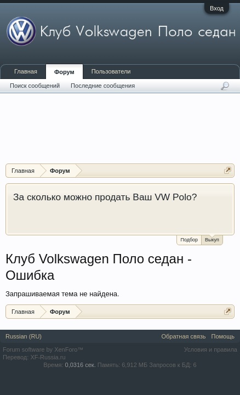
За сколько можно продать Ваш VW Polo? (105, 196)
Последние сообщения (103, 85)
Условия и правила (210, 349)
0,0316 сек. (80, 365)
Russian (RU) (23, 336)
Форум (64, 72)
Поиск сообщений (35, 85)
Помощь (223, 336)
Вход (217, 8)
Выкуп (212, 238)
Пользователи (111, 71)
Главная (25, 71)
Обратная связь (183, 336)
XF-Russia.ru (47, 357)
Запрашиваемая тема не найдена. (62, 294)
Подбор (189, 239)
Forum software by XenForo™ (43, 349)
